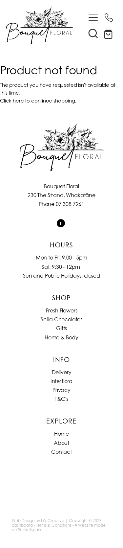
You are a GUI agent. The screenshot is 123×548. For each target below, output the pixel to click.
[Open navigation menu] (93, 17)
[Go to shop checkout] (109, 33)
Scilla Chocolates (61, 319)
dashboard (22, 525)
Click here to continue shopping (37, 100)
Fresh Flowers (61, 310)
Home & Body (61, 337)
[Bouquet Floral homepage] (46, 25)
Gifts (61, 328)
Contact (61, 451)
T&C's (61, 399)
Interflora (61, 381)
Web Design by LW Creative (38, 520)
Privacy (61, 390)
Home (61, 433)
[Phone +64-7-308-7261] (109, 17)
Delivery (62, 372)
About (61, 443)
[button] (93, 33)
